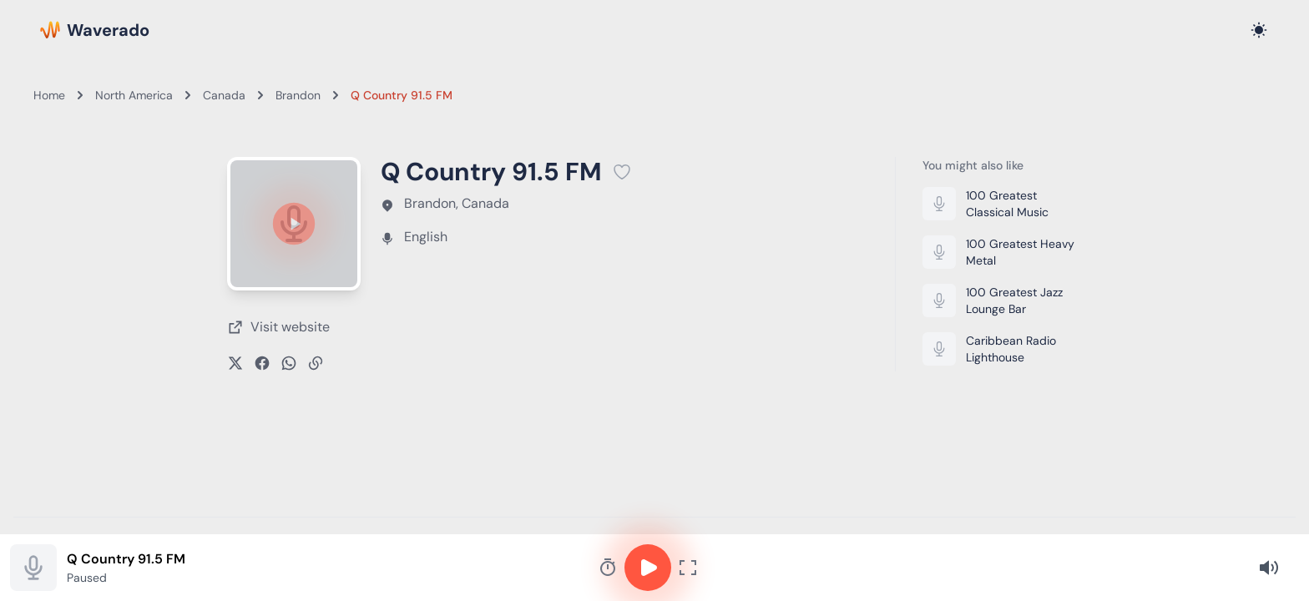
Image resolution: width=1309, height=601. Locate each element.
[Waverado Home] (94, 30)
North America (134, 95)
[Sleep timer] (607, 567)
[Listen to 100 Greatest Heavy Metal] (1002, 252)
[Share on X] (235, 363)
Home (49, 95)
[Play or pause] (293, 223)
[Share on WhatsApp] (288, 363)
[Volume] (1269, 567)
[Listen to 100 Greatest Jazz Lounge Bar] (1002, 300)
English (425, 236)
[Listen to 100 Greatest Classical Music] (1002, 203)
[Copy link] (315, 363)
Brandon (298, 95)
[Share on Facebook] (262, 363)
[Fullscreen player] (688, 567)
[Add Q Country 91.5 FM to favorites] (622, 172)
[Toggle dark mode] (1259, 30)
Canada (224, 95)
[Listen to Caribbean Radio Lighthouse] (1002, 349)
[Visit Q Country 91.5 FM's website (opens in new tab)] (278, 327)
